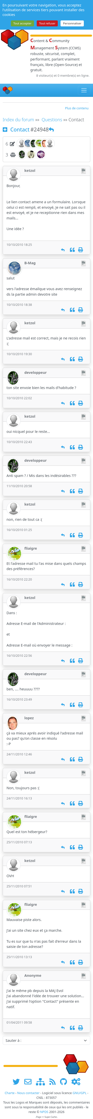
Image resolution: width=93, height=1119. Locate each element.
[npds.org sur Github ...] (65, 1081)
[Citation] (72, 250)
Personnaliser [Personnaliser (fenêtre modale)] (72, 23)
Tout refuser (47, 23)
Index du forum (18, 120)
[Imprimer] (80, 250)
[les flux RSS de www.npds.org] (54, 1081)
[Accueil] (8, 90)
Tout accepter (22, 23)
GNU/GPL (80, 1093)
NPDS (44, 1112)
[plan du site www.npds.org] (42, 1081)
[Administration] (75, 1081)
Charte (10, 1093)
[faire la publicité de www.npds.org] (29, 1081)
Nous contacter (28, 1093)
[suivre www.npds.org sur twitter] (18, 1081)
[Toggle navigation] (84, 90)
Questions (52, 120)
